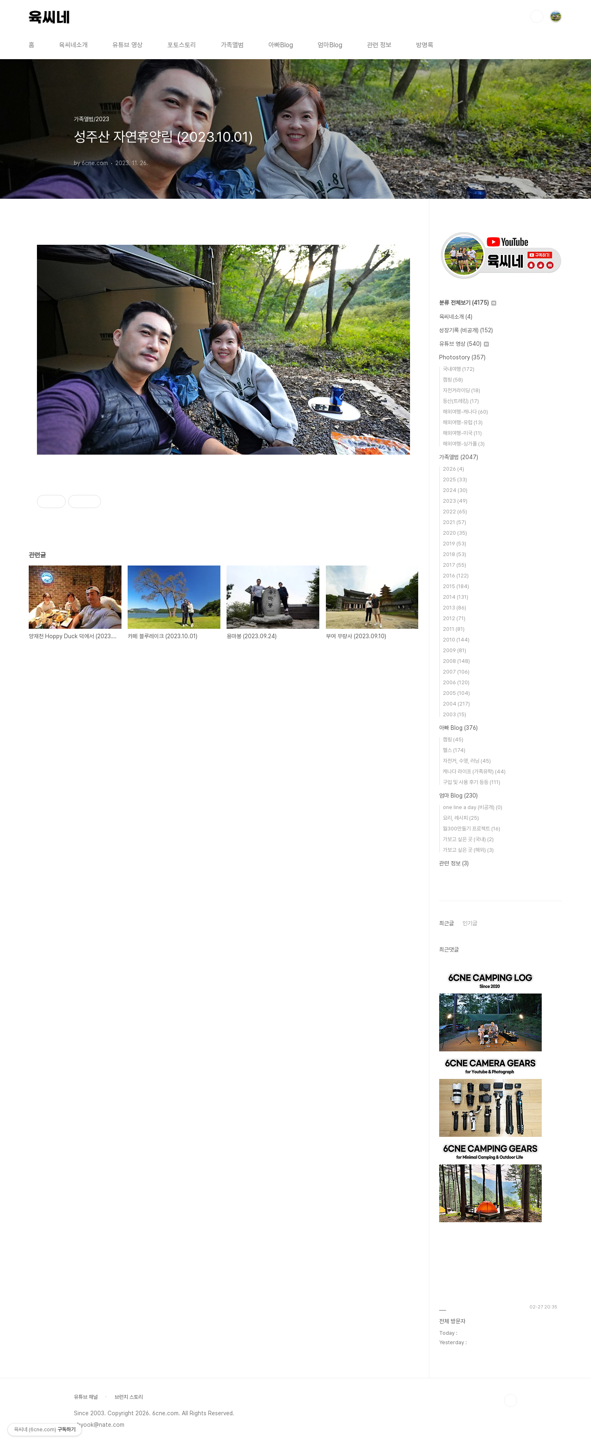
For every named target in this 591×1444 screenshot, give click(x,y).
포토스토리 (181, 45)
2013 (454, 608)
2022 (455, 511)
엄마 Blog (458, 795)
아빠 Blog (458, 727)
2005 (456, 693)
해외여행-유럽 (463, 422)
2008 (456, 661)
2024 (455, 490)
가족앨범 (232, 45)
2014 (455, 597)
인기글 (470, 923)
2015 (456, 586)
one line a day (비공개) (472, 807)
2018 (454, 554)
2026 (453, 469)
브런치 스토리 (129, 1397)
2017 (454, 565)
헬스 (454, 750)
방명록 (424, 45)
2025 (455, 479)
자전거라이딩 (461, 390)
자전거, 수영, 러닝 (467, 761)
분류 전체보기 (467, 302)
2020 (455, 533)
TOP (510, 1400)
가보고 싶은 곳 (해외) (468, 850)
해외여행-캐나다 (465, 412)
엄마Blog (330, 45)
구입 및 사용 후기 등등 (471, 782)
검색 (537, 16)
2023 (455, 501)
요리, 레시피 (461, 818)
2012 (454, 618)
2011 (454, 629)
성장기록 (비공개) (466, 330)
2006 (456, 682)
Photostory (462, 357)
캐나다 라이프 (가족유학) (474, 771)
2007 (456, 672)
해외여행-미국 (462, 433)
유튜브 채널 (86, 1397)
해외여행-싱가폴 (464, 444)
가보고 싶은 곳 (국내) (468, 839)
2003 (454, 714)
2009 (454, 650)
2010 (456, 640)
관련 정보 (379, 45)
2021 (454, 522)
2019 (454, 543)
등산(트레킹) (461, 401)
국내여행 (458, 369)
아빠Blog (280, 45)
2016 (456, 576)
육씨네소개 (73, 45)
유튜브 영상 (127, 45)
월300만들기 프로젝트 (471, 828)
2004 (456, 704)
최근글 (446, 923)
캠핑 (453, 380)
